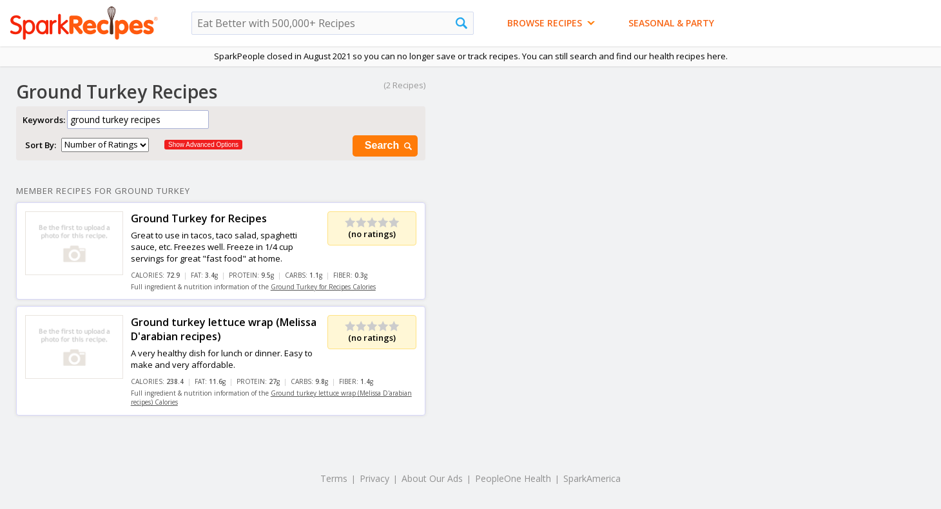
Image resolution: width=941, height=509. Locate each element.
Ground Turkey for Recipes (199, 218)
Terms (333, 478)
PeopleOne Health (513, 478)
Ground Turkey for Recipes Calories (323, 286)
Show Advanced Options (203, 144)
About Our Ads (432, 478)
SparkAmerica (592, 478)
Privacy (374, 478)
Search (389, 146)
